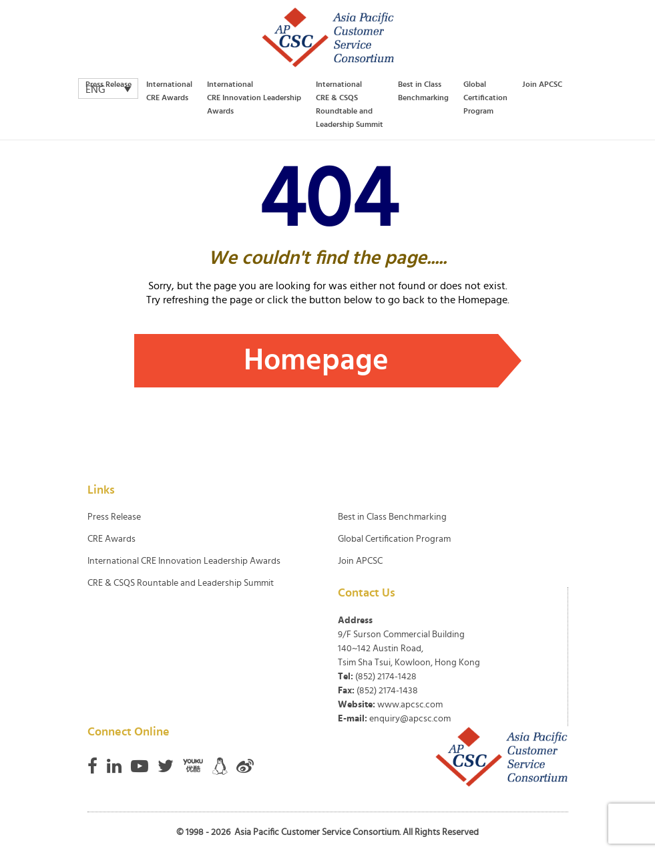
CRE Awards (111, 539)
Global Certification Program (485, 97)
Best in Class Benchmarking (423, 91)
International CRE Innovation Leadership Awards (254, 97)
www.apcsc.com (410, 704)
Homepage (316, 360)
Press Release (108, 84)
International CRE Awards (169, 91)
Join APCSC (542, 84)
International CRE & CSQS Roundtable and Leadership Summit (349, 104)
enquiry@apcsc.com (410, 718)
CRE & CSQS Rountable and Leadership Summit (180, 583)
